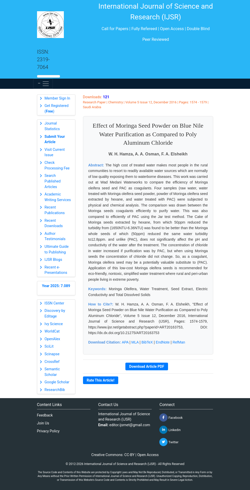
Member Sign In (57, 98)
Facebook (171, 417)
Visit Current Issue (54, 152)
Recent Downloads (53, 223)
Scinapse (51, 354)
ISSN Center (54, 303)
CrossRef (51, 362)
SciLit (49, 346)
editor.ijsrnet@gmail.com (129, 425)
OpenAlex (52, 339)
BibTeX (147, 342)
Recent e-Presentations (55, 270)
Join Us (43, 423)
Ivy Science (53, 324)
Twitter (168, 442)
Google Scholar (56, 382)
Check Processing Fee (56, 165)
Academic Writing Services (57, 197)
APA (125, 342)
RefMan (179, 342)
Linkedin (170, 430)
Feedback (45, 415)
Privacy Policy (48, 431)
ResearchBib (54, 390)
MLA (135, 342)
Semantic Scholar (52, 372)
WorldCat (51, 331)
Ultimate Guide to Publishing (56, 249)
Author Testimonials (54, 236)
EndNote (163, 342)
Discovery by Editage (54, 313)
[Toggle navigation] (43, 84)
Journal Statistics (52, 126)
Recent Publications (54, 210)
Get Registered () (56, 109)
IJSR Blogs (53, 260)
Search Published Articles (52, 181)
